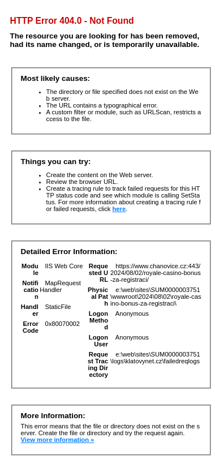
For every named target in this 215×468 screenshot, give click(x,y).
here (119, 208)
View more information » (57, 439)
